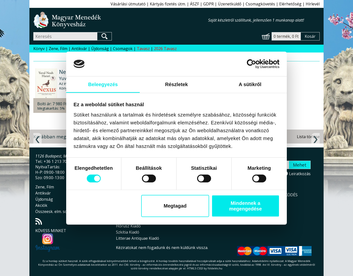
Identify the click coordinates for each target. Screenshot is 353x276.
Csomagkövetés (260, 4)
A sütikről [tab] (250, 84)
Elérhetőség (290, 4)
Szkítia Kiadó (127, 232)
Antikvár (79, 48)
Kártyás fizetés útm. (168, 4)
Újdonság (100, 48)
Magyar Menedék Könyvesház (120, 20)
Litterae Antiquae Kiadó (137, 238)
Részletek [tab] (176, 84)
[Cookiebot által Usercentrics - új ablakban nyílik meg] (258, 64)
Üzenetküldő (229, 4)
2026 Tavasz (165, 48)
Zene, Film (58, 48)
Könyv (39, 48)
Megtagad (175, 206)
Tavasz (143, 48)
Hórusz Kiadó (128, 226)
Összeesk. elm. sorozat (56, 211)
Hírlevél (313, 4)
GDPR (208, 4)
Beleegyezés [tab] (103, 84)
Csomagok (123, 48)
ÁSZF (194, 4)
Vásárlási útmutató (128, 4)
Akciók (41, 205)
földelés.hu (215, 268)
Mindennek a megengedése (245, 205)
